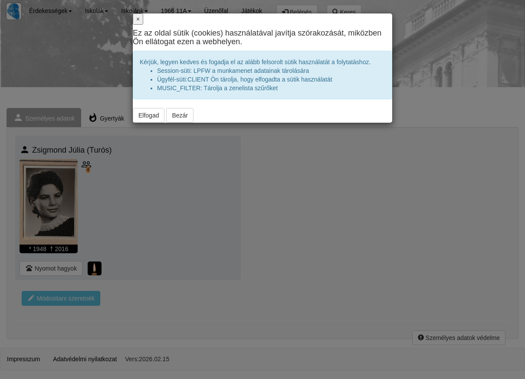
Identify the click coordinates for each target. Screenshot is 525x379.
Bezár (180, 115)
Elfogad (148, 115)
